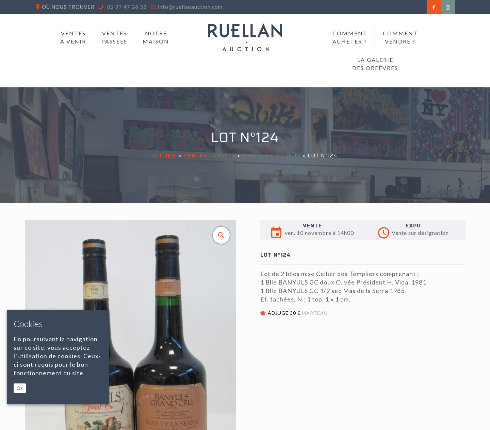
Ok (20, 388)
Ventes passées (209, 155)
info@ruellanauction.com (190, 7)
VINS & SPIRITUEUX (271, 155)
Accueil (164, 155)
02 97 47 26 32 (126, 7)
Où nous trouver (68, 7)
